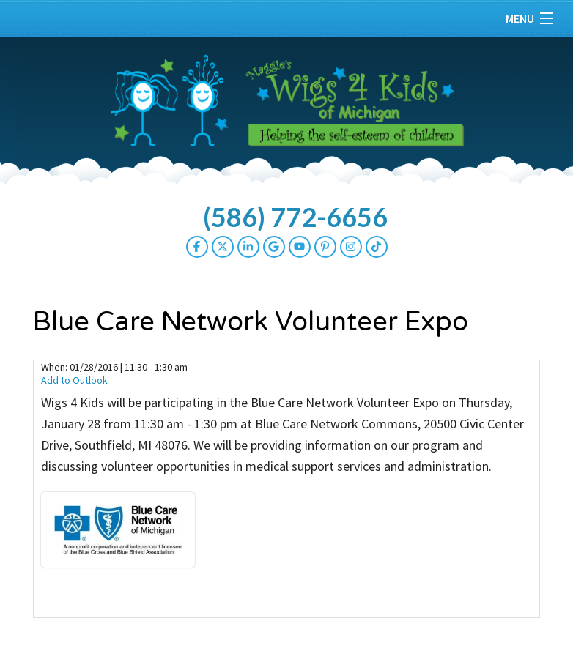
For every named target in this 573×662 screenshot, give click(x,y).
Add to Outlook (74, 380)
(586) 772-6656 (295, 217)
